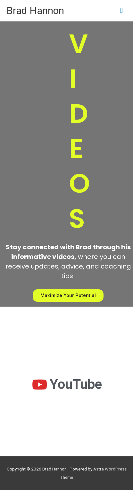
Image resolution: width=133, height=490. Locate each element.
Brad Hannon (35, 10)
